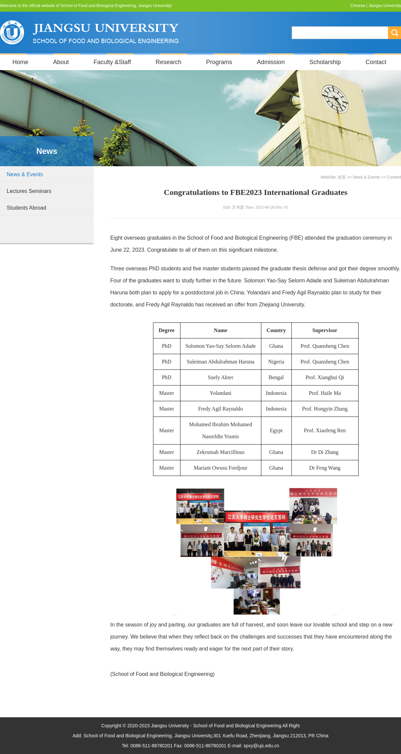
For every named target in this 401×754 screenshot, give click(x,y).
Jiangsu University (385, 5)
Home (20, 62)
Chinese (358, 5)
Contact (376, 62)
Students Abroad (26, 208)
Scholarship (325, 62)
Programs (219, 62)
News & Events (25, 174)
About (61, 62)
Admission (271, 62)
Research (168, 62)
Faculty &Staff (112, 62)
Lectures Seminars (29, 191)
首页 (342, 177)
